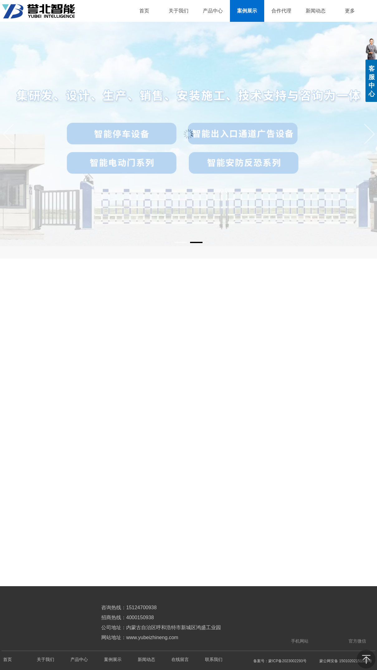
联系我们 (213, 659)
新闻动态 (146, 659)
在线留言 (180, 659)
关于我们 (45, 659)
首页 (7, 659)
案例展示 (113, 659)
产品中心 (79, 659)
